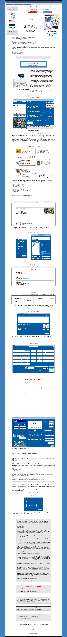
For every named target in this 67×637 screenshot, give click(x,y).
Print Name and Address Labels (30, 22)
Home (7, 4)
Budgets (38, 133)
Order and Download (16, 4)
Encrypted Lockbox (30, 133)
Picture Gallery (22, 133)
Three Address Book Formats (30, 17)
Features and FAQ (10, 4)
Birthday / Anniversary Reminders (30, 21)
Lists (46, 133)
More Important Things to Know (16, 53)
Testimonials (21, 4)
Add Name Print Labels (33, 65)
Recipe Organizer (42, 133)
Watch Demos (29, 4)
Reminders (25, 133)
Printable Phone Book (30, 19)
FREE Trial (25, 4)
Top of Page (33, 629)
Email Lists (35, 133)
